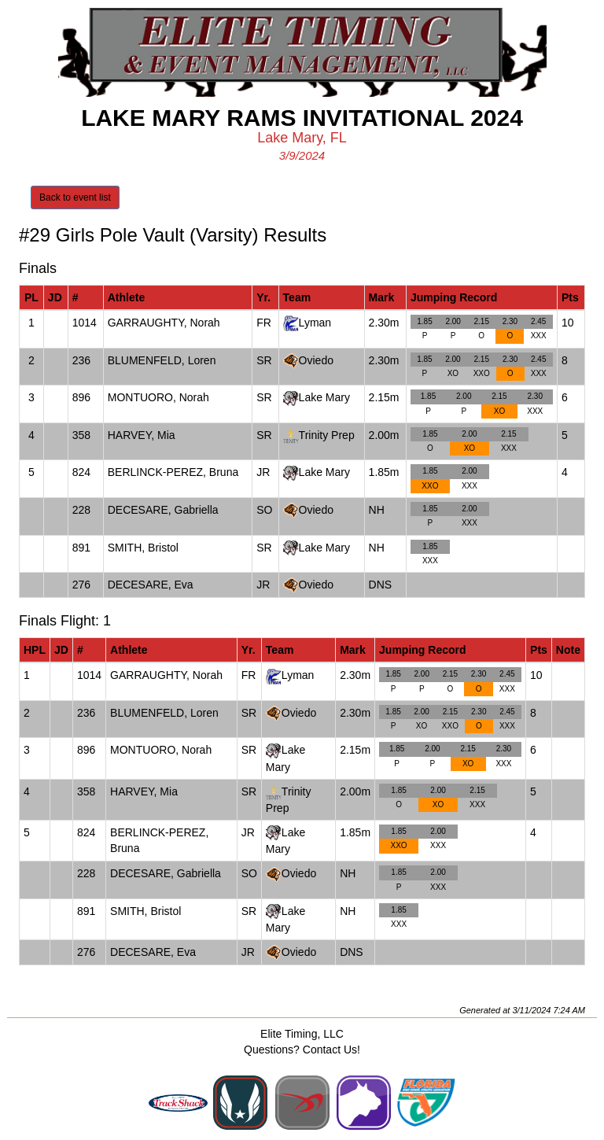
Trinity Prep (327, 435)
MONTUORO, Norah (158, 397)
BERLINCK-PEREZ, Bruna (173, 472)
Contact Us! (331, 1049)
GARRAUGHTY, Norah (164, 322)
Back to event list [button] (75, 197)
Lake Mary (324, 397)
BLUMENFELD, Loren (162, 360)
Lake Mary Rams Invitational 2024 (302, 118)
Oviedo (316, 360)
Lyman (315, 322)
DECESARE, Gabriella (163, 510)
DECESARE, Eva (150, 584)
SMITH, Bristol (143, 547)
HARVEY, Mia (141, 435)
